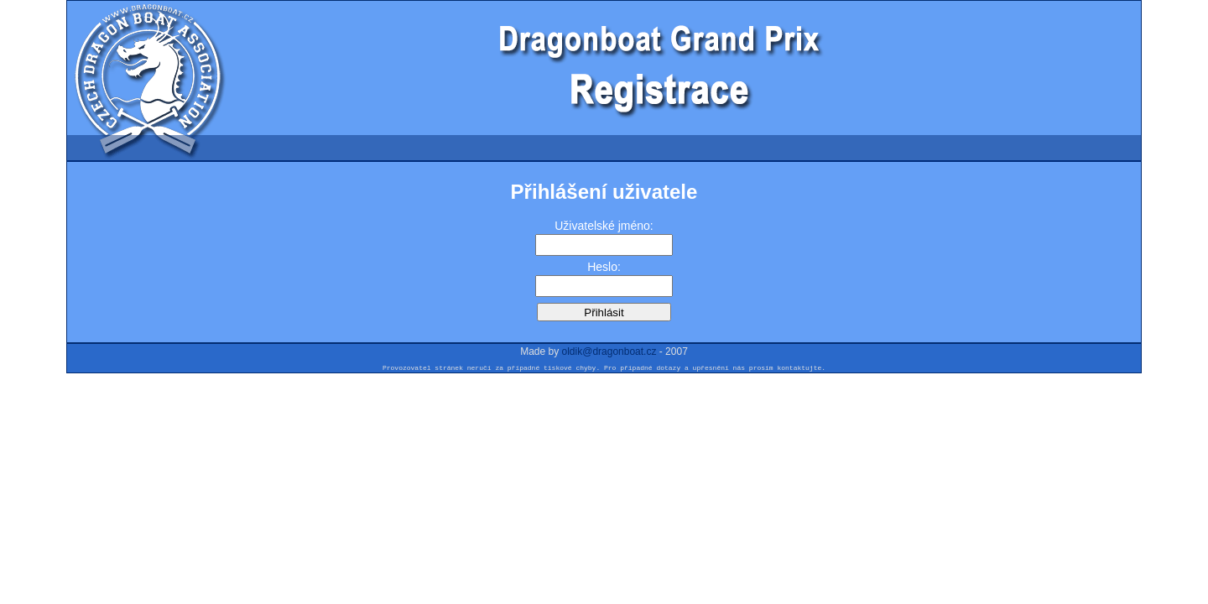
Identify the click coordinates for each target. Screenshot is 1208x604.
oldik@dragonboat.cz (609, 351)
